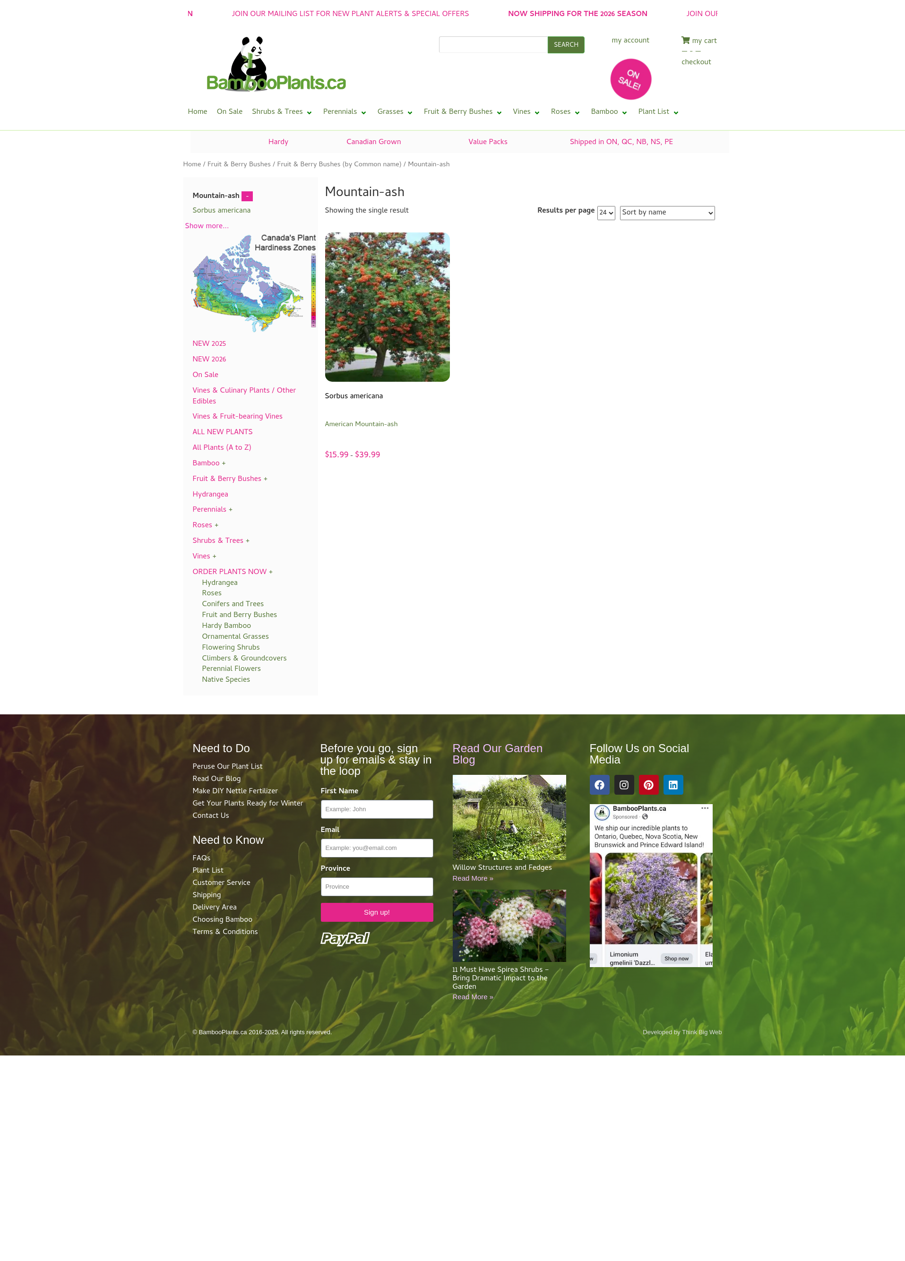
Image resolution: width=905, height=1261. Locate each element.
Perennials (210, 510)
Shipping (207, 896)
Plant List (208, 871)
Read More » (473, 878)
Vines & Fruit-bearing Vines (238, 417)
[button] (283, 112)
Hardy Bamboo (226, 626)
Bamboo (206, 464)
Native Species (226, 680)
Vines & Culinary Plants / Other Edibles (244, 396)
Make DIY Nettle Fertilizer (235, 792)
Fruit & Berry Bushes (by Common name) (339, 165)
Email (330, 830)
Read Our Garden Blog (498, 754)
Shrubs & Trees (218, 541)
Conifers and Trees (233, 605)
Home (192, 165)
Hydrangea (210, 495)
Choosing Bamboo (223, 920)
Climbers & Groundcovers (244, 659)
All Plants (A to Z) (222, 448)
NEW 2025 (209, 344)
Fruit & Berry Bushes (239, 165)
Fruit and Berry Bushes (239, 615)
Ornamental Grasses (235, 637)
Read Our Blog (217, 779)
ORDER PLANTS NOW (230, 572)
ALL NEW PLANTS (223, 433)
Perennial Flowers (231, 669)
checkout (696, 63)
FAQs (202, 859)
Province (336, 869)
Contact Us (211, 816)
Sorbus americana (222, 211)
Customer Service (221, 883)
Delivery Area (215, 908)
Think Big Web (702, 1032)
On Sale (206, 375)
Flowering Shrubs (231, 648)
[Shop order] (667, 213)
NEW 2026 (209, 360)
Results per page (566, 211)
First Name (340, 792)
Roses (203, 526)
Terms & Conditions (225, 932)
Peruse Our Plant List (228, 767)
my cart (699, 41)
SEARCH (566, 45)
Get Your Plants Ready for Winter (248, 804)
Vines (201, 557)
